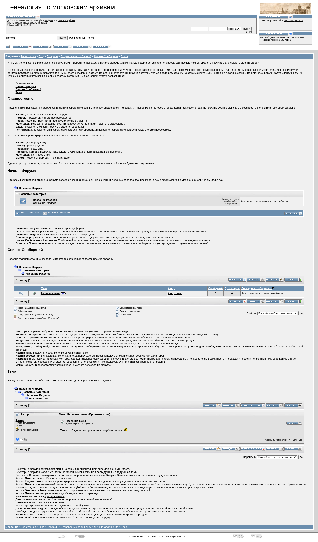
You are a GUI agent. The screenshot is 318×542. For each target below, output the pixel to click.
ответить (57, 478)
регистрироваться (18, 72)
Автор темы (175, 293)
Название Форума (31, 188)
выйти (48, 157)
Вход (41, 56)
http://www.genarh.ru (293, 20)
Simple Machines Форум (49, 62)
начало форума (109, 62)
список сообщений (64, 234)
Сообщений (215, 288)
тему (66, 358)
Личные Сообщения (106, 56)
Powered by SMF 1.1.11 (139, 537)
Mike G (288, 40)
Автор (171, 288)
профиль (160, 361)
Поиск (124, 56)
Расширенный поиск (81, 37)
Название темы (50, 293)
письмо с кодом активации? (36, 23)
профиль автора (55, 496)
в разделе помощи (167, 343)
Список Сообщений (28, 89)
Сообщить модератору (276, 440)
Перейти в (251, 313)
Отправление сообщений (76, 56)
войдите (49, 20)
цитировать (67, 505)
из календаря (89, 123)
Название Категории (32, 194)
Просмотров (232, 288)
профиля (115, 151)
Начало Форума (26, 86)
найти (47, 120)
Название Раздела (45, 199)
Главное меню (25, 83)
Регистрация (28, 56)
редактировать (146, 508)
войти (45, 126)
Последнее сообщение (257, 288)
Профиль (52, 56)
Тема (19, 92)
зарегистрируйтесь (66, 20)
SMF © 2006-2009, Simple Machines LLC (170, 537)
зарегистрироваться (65, 129)
